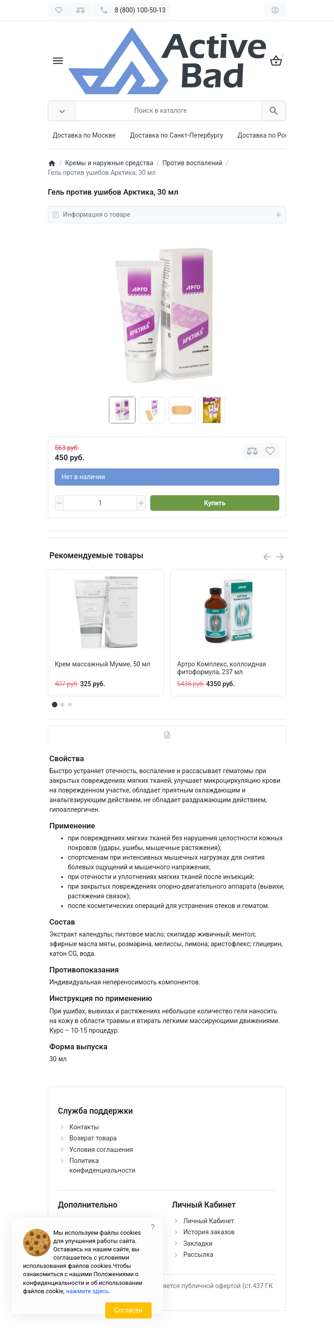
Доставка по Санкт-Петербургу (176, 135)
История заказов (209, 1232)
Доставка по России (268, 135)
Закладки (197, 1243)
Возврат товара (93, 1138)
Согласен (128, 1310)
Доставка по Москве (84, 135)
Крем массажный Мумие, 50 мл (102, 664)
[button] (62, 704)
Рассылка (198, 1254)
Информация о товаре (167, 215)
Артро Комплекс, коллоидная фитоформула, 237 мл (221, 668)
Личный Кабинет (208, 1221)
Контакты (84, 1127)
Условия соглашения (101, 1149)
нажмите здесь (87, 1291)
